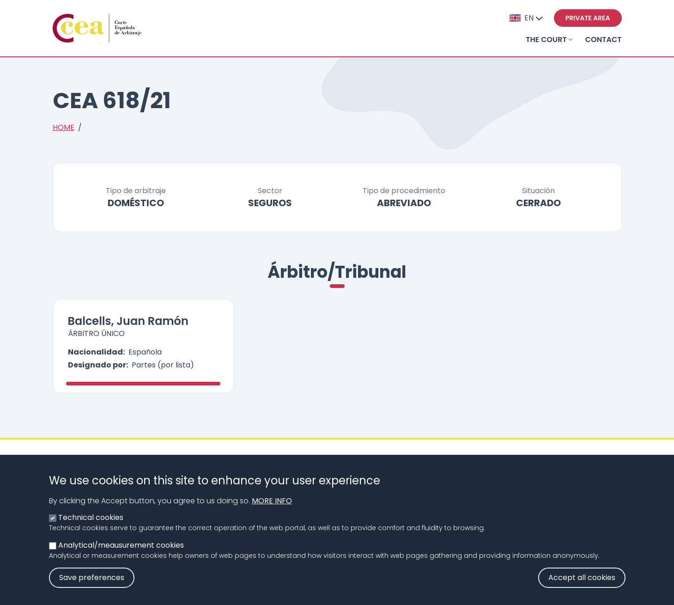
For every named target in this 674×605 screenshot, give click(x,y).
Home (63, 127)
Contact (603, 39)
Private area (587, 18)
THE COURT (546, 39)
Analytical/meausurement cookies (121, 555)
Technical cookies (90, 528)
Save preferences (91, 588)
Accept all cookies (581, 588)
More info (272, 511)
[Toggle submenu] (570, 39)
